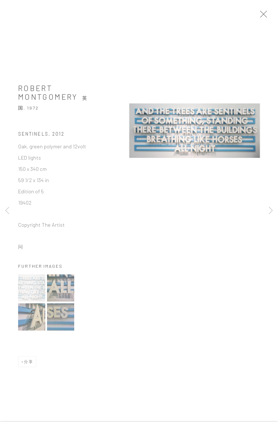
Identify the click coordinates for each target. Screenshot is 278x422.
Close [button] (266, 16)
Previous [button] (7, 211)
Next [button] (271, 211)
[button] (31, 290)
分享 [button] (28, 363)
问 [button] (21, 249)
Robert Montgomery (48, 95)
